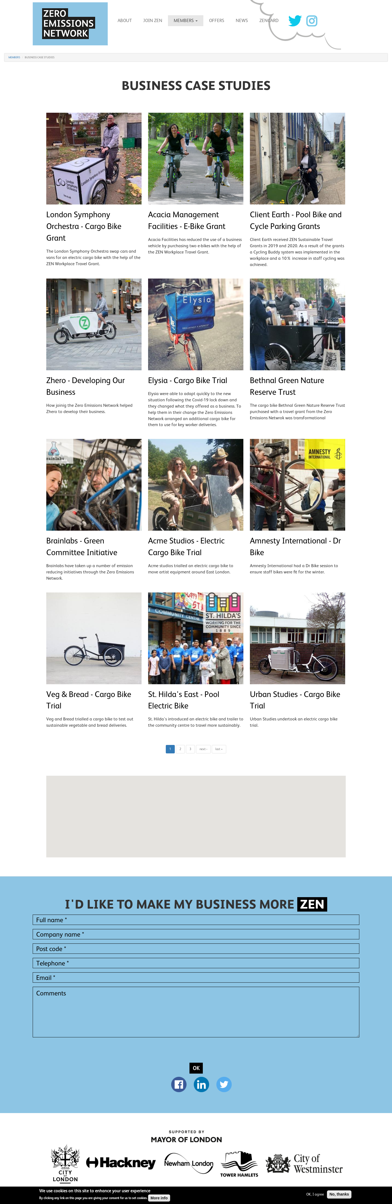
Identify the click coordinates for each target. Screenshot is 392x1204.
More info (159, 1198)
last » (219, 749)
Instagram (311, 20)
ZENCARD (268, 20)
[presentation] (74, 1052)
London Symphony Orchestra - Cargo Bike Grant (83, 226)
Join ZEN (152, 20)
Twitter (295, 20)
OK (196, 1068)
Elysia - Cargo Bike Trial (187, 380)
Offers (216, 20)
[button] (196, 811)
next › (203, 749)
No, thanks (339, 1194)
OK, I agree (315, 1194)
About (125, 20)
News (242, 20)
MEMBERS (186, 20)
